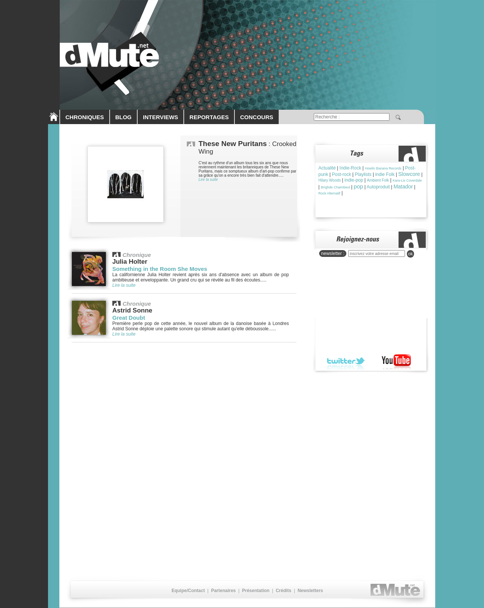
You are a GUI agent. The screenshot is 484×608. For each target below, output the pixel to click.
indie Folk (384, 174)
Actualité (327, 168)
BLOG (123, 117)
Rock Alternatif (329, 193)
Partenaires (223, 590)
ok (410, 254)
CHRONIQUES (84, 117)
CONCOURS (256, 117)
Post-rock (341, 174)
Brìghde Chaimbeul (335, 187)
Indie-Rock (350, 168)
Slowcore (409, 174)
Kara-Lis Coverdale (407, 180)
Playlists (363, 174)
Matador (403, 186)
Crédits (283, 590)
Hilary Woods (329, 180)
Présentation (256, 590)
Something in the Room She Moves (159, 269)
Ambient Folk (378, 180)
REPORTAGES (209, 117)
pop (358, 186)
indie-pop (353, 180)
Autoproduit (377, 187)
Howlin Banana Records (383, 168)
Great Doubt (128, 317)
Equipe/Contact (188, 590)
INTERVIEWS (160, 117)
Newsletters (310, 590)
